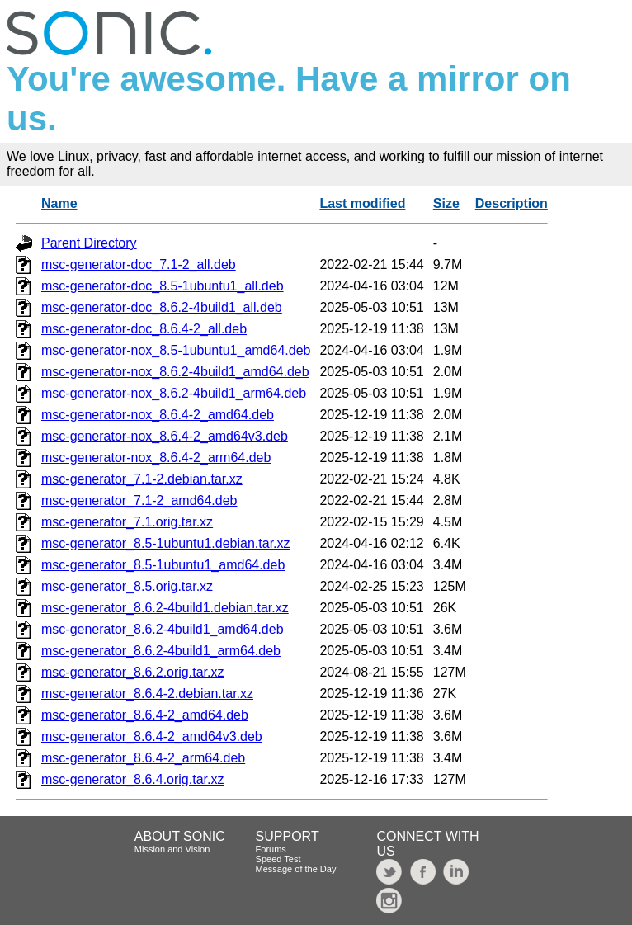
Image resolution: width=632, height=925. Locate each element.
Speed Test (278, 859)
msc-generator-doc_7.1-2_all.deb (138, 264)
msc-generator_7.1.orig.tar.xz (127, 522)
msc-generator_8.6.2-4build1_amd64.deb (162, 629)
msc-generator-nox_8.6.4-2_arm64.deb (156, 458)
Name (59, 203)
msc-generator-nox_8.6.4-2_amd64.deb (157, 415)
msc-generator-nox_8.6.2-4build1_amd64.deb (175, 372)
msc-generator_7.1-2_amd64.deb (139, 500)
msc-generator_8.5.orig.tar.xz (127, 586)
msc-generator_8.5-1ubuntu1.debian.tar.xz (165, 543)
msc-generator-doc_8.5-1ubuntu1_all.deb (162, 286)
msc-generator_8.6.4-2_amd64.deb (144, 715)
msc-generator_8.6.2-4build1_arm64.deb (161, 651)
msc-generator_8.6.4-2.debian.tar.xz (147, 694)
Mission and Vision (172, 849)
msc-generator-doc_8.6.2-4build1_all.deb (161, 307)
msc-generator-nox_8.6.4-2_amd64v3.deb (164, 436)
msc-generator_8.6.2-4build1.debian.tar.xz (165, 608)
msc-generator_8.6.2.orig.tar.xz (132, 672)
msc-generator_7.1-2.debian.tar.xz (142, 479)
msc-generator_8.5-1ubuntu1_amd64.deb (163, 565)
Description (511, 203)
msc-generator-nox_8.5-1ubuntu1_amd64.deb (175, 350)
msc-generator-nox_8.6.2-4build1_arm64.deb (173, 393)
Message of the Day (296, 869)
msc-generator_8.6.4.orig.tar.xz (132, 779)
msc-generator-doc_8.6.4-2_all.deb (144, 329)
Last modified (362, 203)
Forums (271, 849)
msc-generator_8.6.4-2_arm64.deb (143, 758)
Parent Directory (89, 243)
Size (446, 203)
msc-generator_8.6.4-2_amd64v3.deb (151, 736)
